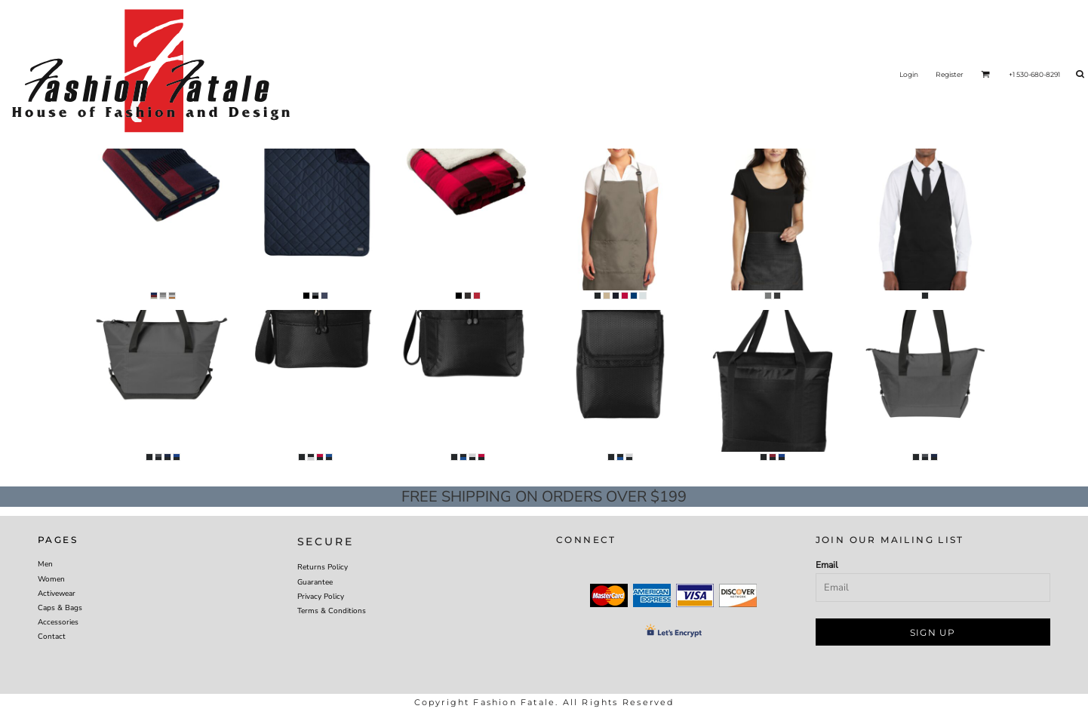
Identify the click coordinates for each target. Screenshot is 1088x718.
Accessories (58, 622)
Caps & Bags (60, 608)
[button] (985, 73)
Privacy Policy (320, 596)
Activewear (56, 593)
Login (908, 74)
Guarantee (315, 582)
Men (45, 564)
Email (827, 565)
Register (950, 74)
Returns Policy (322, 567)
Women (51, 579)
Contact (52, 636)
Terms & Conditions (331, 611)
